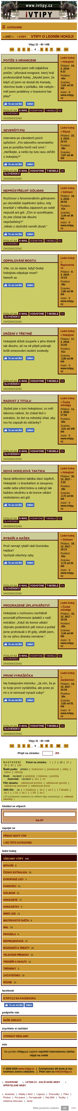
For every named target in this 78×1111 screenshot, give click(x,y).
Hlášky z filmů (26, 1094)
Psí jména (20, 1097)
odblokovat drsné (40, 785)
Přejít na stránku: (29, 753)
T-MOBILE (50, 110)
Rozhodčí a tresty (18, 948)
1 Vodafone (29, 789)
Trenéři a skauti (17, 961)
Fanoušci (12, 886)
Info (73, 1108)
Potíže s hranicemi (19, 60)
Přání (66, 1094)
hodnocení (37, 769)
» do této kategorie (17, 842)
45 (58, 49)
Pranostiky (54, 1094)
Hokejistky (12, 906)
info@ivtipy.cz (63, 1071)
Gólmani (11, 893)
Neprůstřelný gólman (23, 190)
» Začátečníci (67, 678)
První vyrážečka (18, 675)
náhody (19, 772)
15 (67, 762)
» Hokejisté (67, 61)
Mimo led (11, 913)
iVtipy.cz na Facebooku (19, 998)
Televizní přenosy (18, 954)
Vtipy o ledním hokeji (52, 37)
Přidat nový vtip (14, 835)
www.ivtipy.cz (26, 1068)
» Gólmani (67, 192)
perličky (54, 776)
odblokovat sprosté (56, 783)
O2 (59, 110)
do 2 (42, 789)
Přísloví (7, 1097)
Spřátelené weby (14, 1085)
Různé (9, 982)
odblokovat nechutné (15, 785)
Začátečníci (14, 975)
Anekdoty (10, 1094)
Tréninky (11, 968)
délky (65, 769)
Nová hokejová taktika (24, 471)
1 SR (33, 792)
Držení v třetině (17, 333)
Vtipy (21, 36)
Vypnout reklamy (15, 1036)
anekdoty (30, 776)
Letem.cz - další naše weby (42, 1082)
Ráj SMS (50, 1097)
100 (19, 765)
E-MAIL (23, 110)
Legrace (41, 1094)
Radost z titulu (17, 401)
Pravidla (11, 934)
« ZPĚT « (8, 36)
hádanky (42, 776)
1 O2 (15, 792)
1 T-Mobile (62, 789)
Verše (29, 1101)
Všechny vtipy (16, 858)
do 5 (50, 789)
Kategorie (14, 27)
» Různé (65, 131)
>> (66, 49)
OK (65, 1108)
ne (44, 779)
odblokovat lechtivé (31, 783)
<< (11, 49)
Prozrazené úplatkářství (26, 605)
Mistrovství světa (17, 920)
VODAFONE (36, 110)
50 (12, 765)
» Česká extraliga (66, 404)
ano (37, 779)
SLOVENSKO (11, 113)
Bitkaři (9, 865)
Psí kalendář (35, 1097)
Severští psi (14, 130)
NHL (8, 927)
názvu (7, 772)
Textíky (62, 1097)
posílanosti (53, 769)
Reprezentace (15, 941)
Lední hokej (67, 57)
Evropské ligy (15, 879)
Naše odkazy (12, 1020)
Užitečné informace (13, 1101)
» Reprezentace (67, 265)
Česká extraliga (17, 872)
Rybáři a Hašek (16, 538)
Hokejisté (12, 899)
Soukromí (11, 1082)
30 (5, 765)
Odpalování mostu (19, 260)
